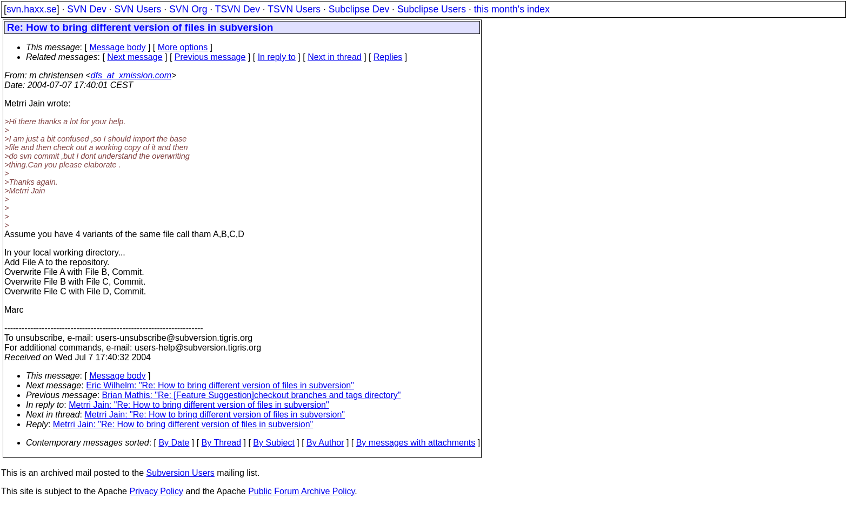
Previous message (210, 57)
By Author (325, 442)
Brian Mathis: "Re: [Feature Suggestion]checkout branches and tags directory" (251, 395)
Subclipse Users (431, 9)
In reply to (277, 57)
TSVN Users (294, 9)
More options (183, 47)
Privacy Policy (156, 491)
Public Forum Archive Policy (301, 491)
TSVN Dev (237, 9)
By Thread (222, 442)
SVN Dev (86, 9)
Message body (117, 47)
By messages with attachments (416, 442)
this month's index (512, 9)
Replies (388, 57)
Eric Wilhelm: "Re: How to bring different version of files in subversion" (220, 385)
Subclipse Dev (359, 9)
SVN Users (137, 9)
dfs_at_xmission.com (131, 75)
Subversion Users (180, 472)
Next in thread (335, 57)
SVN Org (188, 9)
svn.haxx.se (31, 9)
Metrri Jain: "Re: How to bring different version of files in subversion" (199, 404)
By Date (173, 442)
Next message (134, 57)
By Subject (273, 442)
